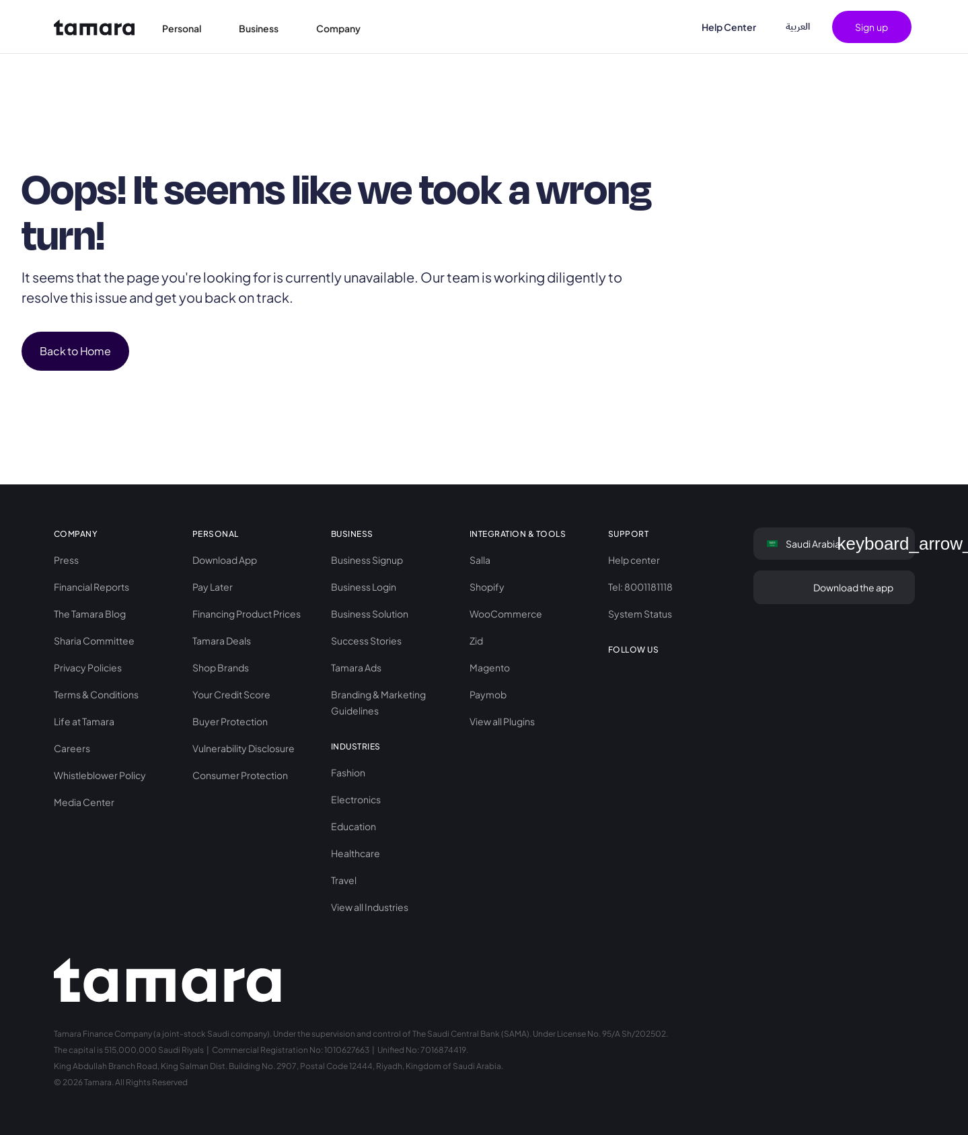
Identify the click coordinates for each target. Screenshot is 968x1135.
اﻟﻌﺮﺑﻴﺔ (798, 27)
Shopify (487, 587)
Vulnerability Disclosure (243, 748)
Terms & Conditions (96, 694)
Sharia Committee (94, 640)
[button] (189, 26)
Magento (490, 667)
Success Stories (366, 640)
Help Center (729, 27)
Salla (480, 560)
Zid (476, 640)
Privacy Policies (88, 667)
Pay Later (212, 587)
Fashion (348, 772)
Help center (634, 560)
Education (353, 826)
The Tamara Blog (90, 614)
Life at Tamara (84, 721)
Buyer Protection (230, 721)
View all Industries (369, 907)
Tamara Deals (221, 640)
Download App (224, 560)
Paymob (488, 694)
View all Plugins (502, 721)
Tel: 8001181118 (640, 587)
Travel (344, 880)
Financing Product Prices (246, 614)
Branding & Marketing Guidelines (378, 702)
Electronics (356, 799)
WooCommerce (506, 614)
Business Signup (367, 560)
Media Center (84, 802)
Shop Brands (220, 667)
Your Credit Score (231, 694)
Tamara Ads (356, 667)
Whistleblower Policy (100, 775)
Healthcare (355, 853)
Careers (72, 748)
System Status (640, 614)
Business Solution (369, 614)
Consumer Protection (240, 775)
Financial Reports (91, 587)
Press (66, 560)
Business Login (363, 587)
